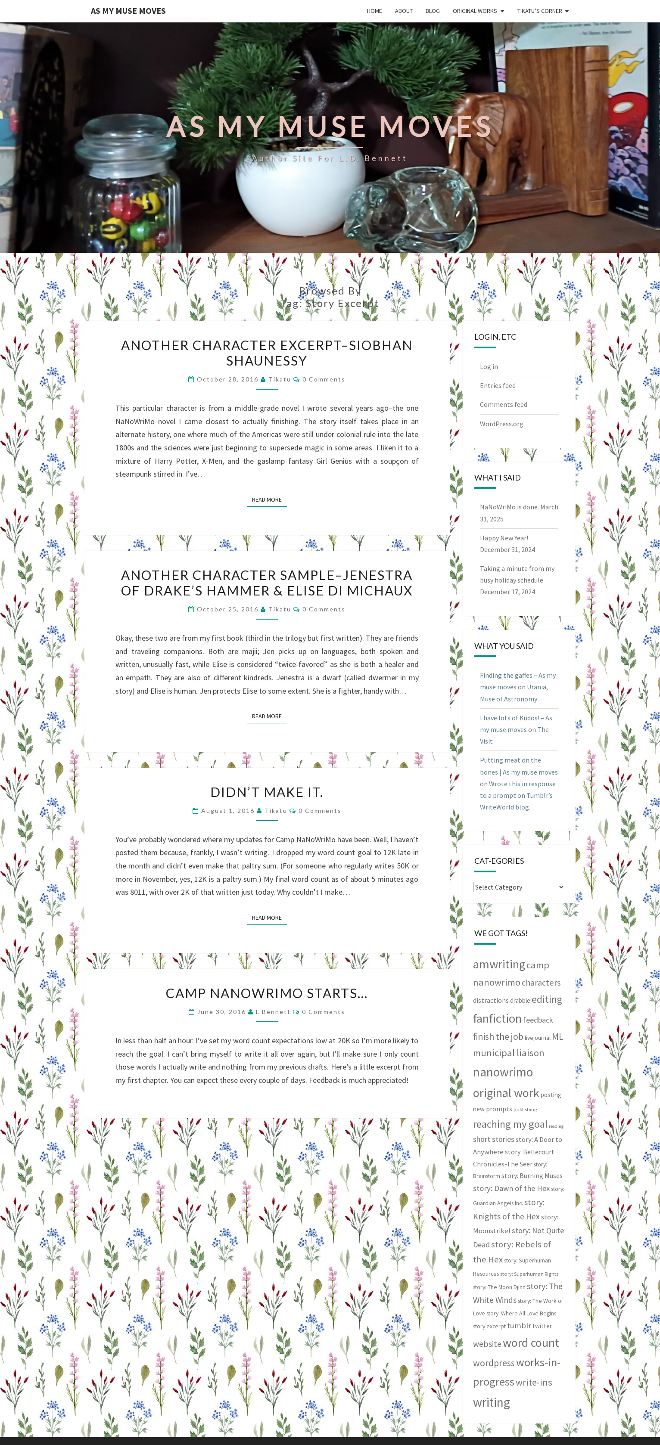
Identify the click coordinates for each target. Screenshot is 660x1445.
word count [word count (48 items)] (531, 1342)
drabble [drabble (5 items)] (520, 1000)
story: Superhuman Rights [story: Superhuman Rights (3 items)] (529, 1274)
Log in (489, 366)
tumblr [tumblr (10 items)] (519, 1325)
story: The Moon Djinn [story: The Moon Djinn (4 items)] (499, 1287)
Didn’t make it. (267, 792)
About (404, 11)
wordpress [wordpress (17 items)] (494, 1363)
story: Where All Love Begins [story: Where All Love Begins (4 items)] (521, 1313)
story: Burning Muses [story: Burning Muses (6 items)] (532, 1175)
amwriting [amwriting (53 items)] (499, 964)
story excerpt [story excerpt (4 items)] (489, 1326)
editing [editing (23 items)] (547, 999)
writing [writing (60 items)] (491, 1402)
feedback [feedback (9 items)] (538, 1020)
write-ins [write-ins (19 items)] (534, 1382)
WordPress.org (501, 423)
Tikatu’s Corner (539, 11)
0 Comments (324, 379)
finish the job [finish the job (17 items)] (498, 1036)
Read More (269, 499)
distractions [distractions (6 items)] (491, 1000)
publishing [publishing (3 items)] (525, 1109)
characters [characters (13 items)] (541, 982)
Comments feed (503, 404)
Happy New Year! (504, 537)
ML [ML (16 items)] (557, 1036)
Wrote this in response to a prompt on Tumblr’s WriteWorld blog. (518, 795)
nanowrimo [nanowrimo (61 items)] (503, 1072)
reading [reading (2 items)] (556, 1126)
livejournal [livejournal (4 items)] (538, 1038)
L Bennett (273, 1011)
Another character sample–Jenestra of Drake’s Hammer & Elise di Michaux (267, 582)
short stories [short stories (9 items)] (493, 1139)
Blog (433, 11)
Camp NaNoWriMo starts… (267, 993)
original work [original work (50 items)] (506, 1093)
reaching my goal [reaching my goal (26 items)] (510, 1124)
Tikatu (279, 379)
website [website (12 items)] (487, 1344)
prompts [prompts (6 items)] (499, 1108)
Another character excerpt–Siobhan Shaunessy (267, 352)
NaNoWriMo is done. (509, 506)
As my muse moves (128, 10)
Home (374, 11)
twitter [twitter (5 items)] (542, 1326)
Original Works (475, 11)
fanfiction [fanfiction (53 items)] (497, 1018)
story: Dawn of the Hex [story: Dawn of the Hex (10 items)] (511, 1188)
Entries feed (498, 385)
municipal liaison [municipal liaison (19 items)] (509, 1053)
